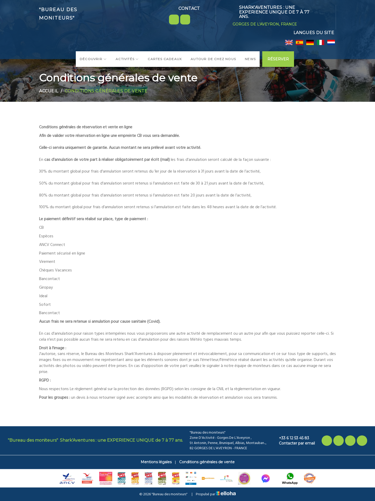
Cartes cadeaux (165, 59)
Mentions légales (156, 462)
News (250, 59)
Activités (127, 59)
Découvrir (93, 59)
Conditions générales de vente (207, 462)
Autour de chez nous (213, 59)
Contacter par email (294, 443)
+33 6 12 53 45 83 (291, 438)
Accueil (48, 90)
